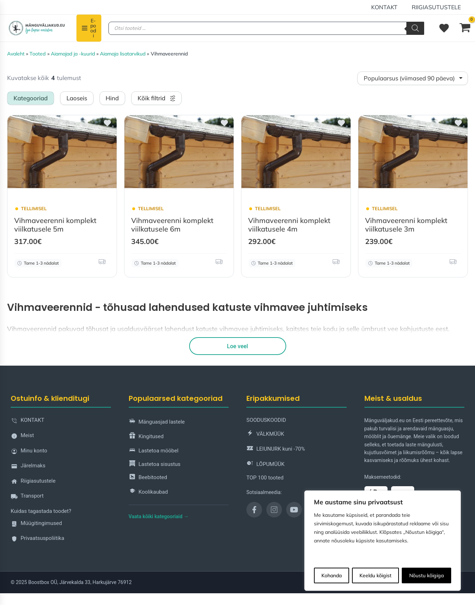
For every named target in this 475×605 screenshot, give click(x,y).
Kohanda (331, 575)
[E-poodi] (88, 28)
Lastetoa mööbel (153, 450)
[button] (106, 126)
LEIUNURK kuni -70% (275, 448)
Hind (112, 98)
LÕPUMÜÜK (265, 463)
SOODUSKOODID (266, 419)
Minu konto (29, 451)
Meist (22, 436)
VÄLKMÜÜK (265, 433)
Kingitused (146, 436)
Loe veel (237, 346)
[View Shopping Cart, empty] (465, 28)
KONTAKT (388, 7)
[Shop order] (412, 78)
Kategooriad (31, 98)
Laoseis (76, 98)
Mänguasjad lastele (157, 421)
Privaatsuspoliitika (37, 539)
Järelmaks (28, 467)
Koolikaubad (148, 491)
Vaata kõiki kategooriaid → (159, 516)
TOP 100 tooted (264, 477)
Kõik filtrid (157, 98)
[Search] (415, 28)
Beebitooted (148, 477)
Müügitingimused (36, 524)
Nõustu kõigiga (426, 575)
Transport (27, 497)
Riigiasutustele (437, 7)
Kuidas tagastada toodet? (41, 511)
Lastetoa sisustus (155, 464)
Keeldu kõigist (375, 575)
